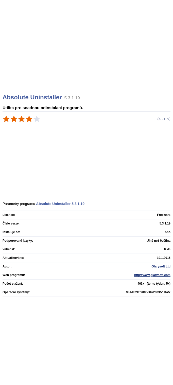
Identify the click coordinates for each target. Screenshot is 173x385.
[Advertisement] (87, 53)
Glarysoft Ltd (160, 266)
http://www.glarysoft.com (152, 275)
